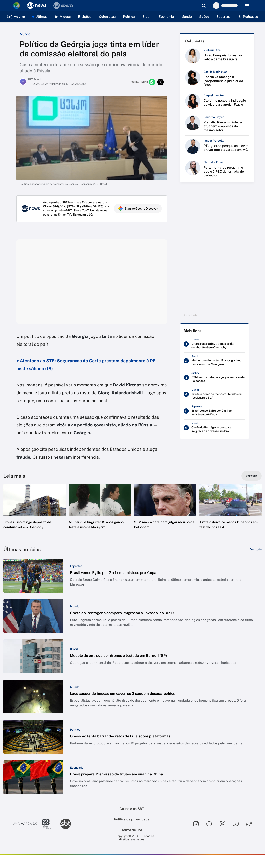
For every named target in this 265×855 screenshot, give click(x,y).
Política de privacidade (131, 819)
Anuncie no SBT (131, 809)
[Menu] (247, 5)
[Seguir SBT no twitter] (222, 823)
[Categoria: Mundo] (74, 606)
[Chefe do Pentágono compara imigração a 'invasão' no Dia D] (214, 428)
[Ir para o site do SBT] (65, 824)
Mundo (186, 17)
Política (129, 17)
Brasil (146, 17)
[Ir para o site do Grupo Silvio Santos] (34, 824)
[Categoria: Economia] (76, 767)
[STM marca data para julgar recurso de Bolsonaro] (214, 377)
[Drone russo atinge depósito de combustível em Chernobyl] (214, 344)
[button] (34, 512)
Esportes (224, 17)
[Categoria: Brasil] (74, 649)
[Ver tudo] (251, 476)
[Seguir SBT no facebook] (209, 823)
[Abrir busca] (204, 5)
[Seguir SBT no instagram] (196, 823)
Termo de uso (131, 830)
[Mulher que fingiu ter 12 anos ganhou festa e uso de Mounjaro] (214, 361)
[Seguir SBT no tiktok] (249, 823)
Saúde (204, 17)
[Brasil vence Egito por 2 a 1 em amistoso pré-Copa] (214, 411)
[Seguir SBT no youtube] (235, 823)
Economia (166, 17)
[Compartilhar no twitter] (160, 82)
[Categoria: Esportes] (76, 566)
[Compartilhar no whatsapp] (152, 82)
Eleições (85, 17)
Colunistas (107, 17)
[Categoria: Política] (75, 729)
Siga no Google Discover (138, 208)
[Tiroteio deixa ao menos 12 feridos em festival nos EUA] (214, 394)
